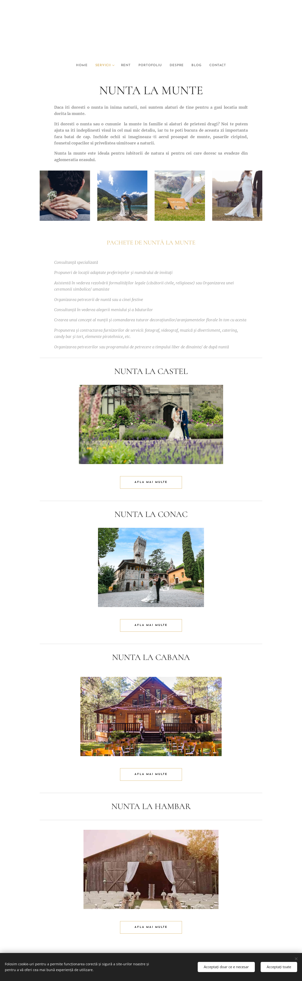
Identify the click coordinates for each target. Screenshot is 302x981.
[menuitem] (76, 65)
